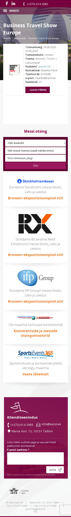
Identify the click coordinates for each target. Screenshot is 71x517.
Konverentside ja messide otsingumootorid (35, 333)
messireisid (19, 38)
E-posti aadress (18, 449)
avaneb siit (44, 66)
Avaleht (7, 38)
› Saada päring (38, 89)
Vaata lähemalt (35, 374)
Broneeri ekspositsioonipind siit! (35, 198)
